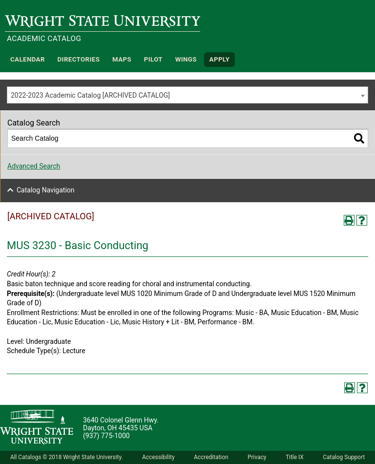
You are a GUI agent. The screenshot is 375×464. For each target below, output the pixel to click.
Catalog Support (344, 457)
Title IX (295, 457)
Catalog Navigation (46, 190)
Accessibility (158, 457)
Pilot (153, 59)
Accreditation (211, 457)
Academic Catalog (44, 38)
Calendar (27, 59)
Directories (79, 59)
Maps (121, 59)
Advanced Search (33, 166)
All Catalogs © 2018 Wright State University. (66, 457)
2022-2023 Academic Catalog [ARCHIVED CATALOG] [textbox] (90, 95)
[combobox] (187, 95)
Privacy (257, 457)
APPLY (219, 59)
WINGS (186, 59)
